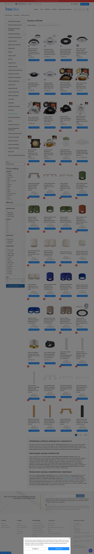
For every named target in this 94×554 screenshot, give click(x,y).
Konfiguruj (35, 549)
